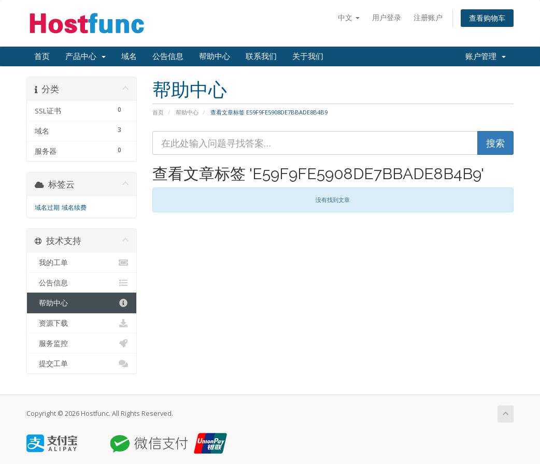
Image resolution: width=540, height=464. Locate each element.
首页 (42, 56)
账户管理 (485, 56)
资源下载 (82, 323)
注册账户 (428, 17)
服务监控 (82, 343)
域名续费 (74, 207)
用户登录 (386, 17)
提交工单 (82, 363)
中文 (349, 17)
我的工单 (82, 262)
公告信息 (167, 56)
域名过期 (47, 207)
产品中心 (85, 56)
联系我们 (261, 56)
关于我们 (307, 56)
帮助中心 (214, 56)
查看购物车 (487, 18)
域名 (129, 56)
